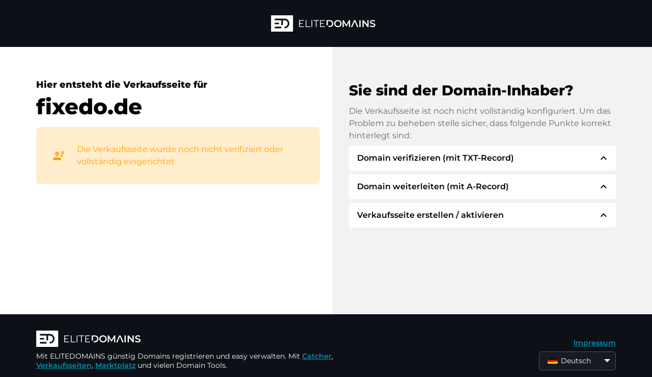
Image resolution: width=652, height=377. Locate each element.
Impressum (595, 342)
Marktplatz (115, 365)
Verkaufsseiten (64, 365)
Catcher (317, 356)
